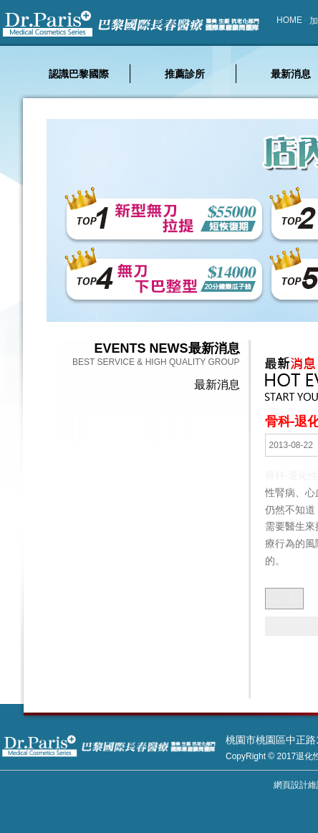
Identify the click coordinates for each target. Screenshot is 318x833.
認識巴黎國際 (79, 74)
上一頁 (284, 598)
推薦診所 (185, 74)
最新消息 (217, 385)
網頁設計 (291, 785)
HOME (289, 20)
